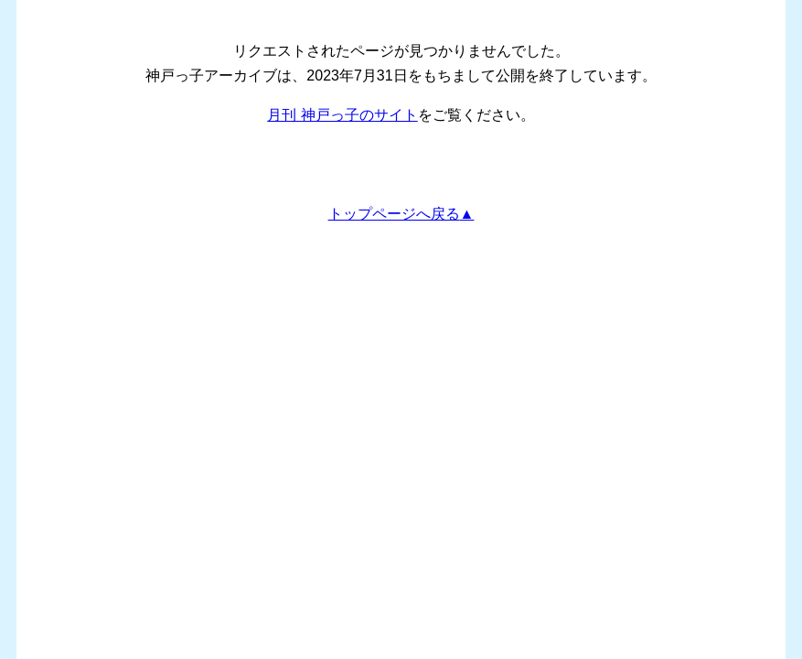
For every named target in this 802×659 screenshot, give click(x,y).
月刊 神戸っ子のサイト (342, 115)
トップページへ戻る (394, 213)
